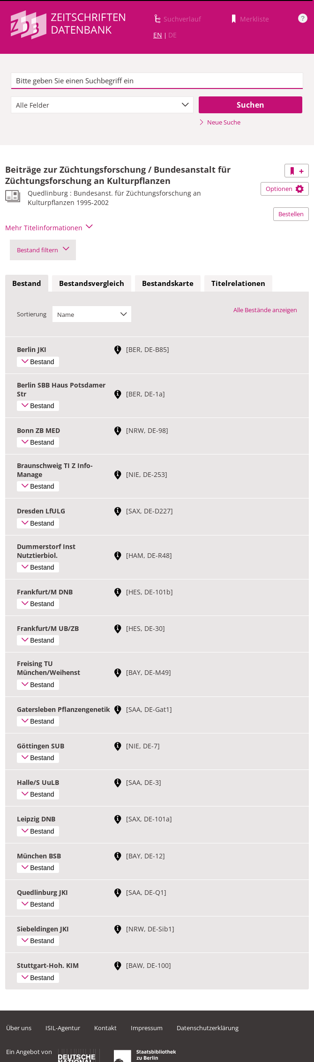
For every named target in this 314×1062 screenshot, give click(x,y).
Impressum (147, 1028)
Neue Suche (219, 122)
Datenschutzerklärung (208, 1028)
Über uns (18, 1028)
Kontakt (105, 1028)
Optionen (285, 188)
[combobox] (102, 104)
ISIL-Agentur (62, 1028)
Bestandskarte (168, 283)
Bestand (26, 283)
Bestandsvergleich (91, 283)
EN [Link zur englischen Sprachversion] (157, 34)
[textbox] (157, 81)
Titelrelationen (238, 283)
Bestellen (291, 214)
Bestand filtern (43, 250)
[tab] (26, 284)
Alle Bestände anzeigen (265, 310)
